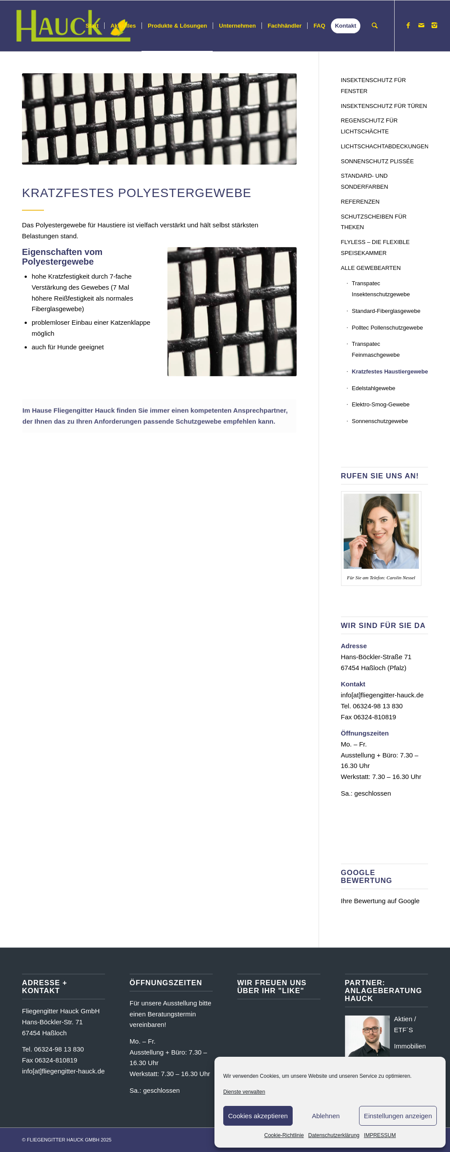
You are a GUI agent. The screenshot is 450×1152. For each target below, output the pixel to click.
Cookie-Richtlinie (284, 1135)
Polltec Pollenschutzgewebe (387, 327)
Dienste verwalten (244, 1092)
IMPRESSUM (380, 1135)
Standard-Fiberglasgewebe (386, 311)
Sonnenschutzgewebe (380, 421)
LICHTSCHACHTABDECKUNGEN (384, 146)
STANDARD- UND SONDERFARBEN (364, 181)
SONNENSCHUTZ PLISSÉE (377, 161)
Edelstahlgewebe (374, 388)
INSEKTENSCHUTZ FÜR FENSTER (373, 85)
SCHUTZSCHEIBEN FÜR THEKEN (374, 222)
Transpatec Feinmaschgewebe (376, 349)
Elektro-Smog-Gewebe (381, 404)
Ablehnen (326, 1116)
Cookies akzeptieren (258, 1116)
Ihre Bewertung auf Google (380, 900)
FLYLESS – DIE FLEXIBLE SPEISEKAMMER (375, 247)
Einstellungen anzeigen (398, 1116)
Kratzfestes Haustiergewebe (390, 371)
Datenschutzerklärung (333, 1135)
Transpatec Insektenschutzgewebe (381, 289)
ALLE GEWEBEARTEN (371, 268)
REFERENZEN (360, 201)
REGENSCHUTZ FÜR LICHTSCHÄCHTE (369, 126)
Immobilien (410, 1046)
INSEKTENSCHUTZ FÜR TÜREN (384, 106)
